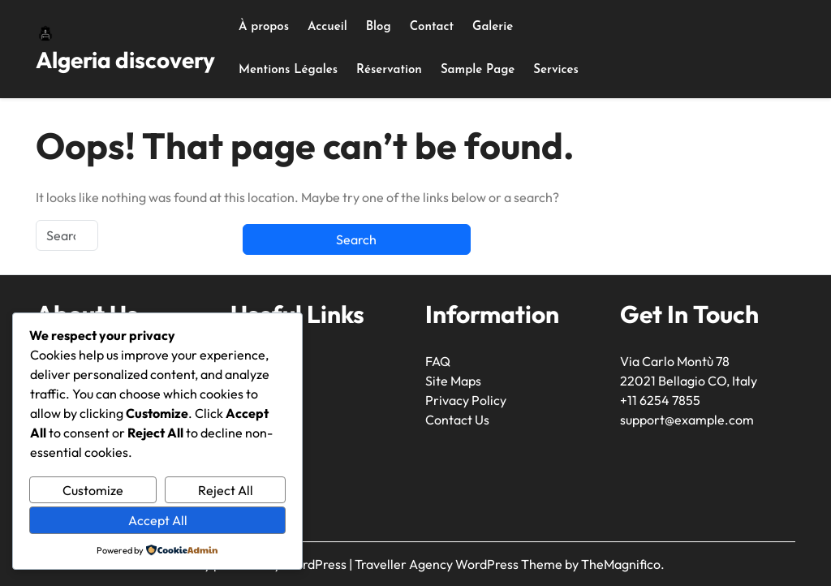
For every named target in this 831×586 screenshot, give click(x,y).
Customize (92, 490)
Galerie (492, 27)
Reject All (225, 490)
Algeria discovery (125, 59)
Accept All (157, 520)
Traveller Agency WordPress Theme (460, 564)
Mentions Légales (288, 70)
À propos (264, 27)
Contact (432, 27)
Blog (378, 27)
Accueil (327, 27)
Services (556, 70)
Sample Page (478, 70)
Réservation (389, 70)
